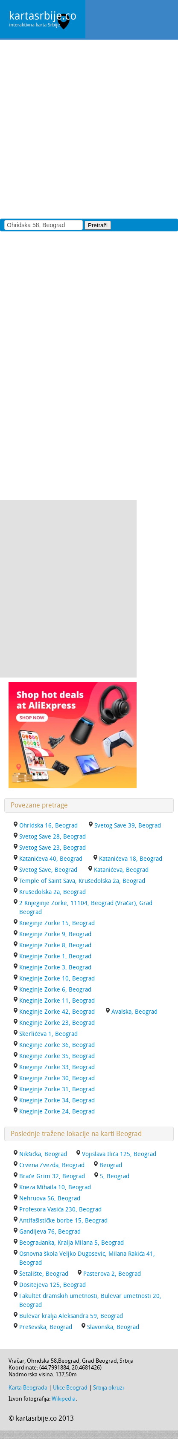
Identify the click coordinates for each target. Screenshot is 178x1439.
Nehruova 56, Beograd (49, 1198)
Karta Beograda (28, 1387)
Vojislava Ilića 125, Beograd (119, 1154)
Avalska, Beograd (134, 1011)
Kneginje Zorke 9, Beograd (55, 934)
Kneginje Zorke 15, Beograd (57, 923)
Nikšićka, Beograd (43, 1154)
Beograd (110, 1165)
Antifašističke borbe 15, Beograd (63, 1220)
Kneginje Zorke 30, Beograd (57, 1078)
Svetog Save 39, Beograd (127, 825)
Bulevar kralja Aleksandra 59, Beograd (71, 1316)
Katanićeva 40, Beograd (50, 858)
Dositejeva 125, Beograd (52, 1285)
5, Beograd (114, 1176)
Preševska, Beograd (45, 1327)
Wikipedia (64, 1399)
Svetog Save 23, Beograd (52, 847)
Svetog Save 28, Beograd (52, 836)
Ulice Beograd (70, 1387)
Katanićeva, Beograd (121, 870)
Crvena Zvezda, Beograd (52, 1165)
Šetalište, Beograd (43, 1274)
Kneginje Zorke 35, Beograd (57, 1056)
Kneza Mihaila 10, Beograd (55, 1187)
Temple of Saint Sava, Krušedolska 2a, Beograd (82, 881)
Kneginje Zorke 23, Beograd (57, 1023)
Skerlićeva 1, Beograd (48, 1034)
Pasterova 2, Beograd (112, 1274)
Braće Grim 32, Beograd (52, 1176)
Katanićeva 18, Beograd (130, 858)
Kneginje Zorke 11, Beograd (57, 1000)
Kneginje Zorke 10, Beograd (57, 978)
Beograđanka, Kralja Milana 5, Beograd (71, 1242)
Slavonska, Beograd (113, 1327)
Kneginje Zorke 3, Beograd (55, 967)
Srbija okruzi (108, 1387)
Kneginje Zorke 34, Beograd (57, 1100)
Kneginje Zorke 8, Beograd (55, 945)
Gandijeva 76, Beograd (50, 1231)
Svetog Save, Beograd (48, 870)
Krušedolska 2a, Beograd (52, 892)
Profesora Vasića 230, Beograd (60, 1209)
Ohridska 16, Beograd (48, 825)
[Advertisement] (89, 128)
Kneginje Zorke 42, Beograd (57, 1011)
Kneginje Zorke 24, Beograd (57, 1111)
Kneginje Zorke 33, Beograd (57, 1067)
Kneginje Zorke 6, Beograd (55, 989)
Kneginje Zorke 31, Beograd (57, 1089)
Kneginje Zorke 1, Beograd (55, 956)
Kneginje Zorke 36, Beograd (57, 1045)
